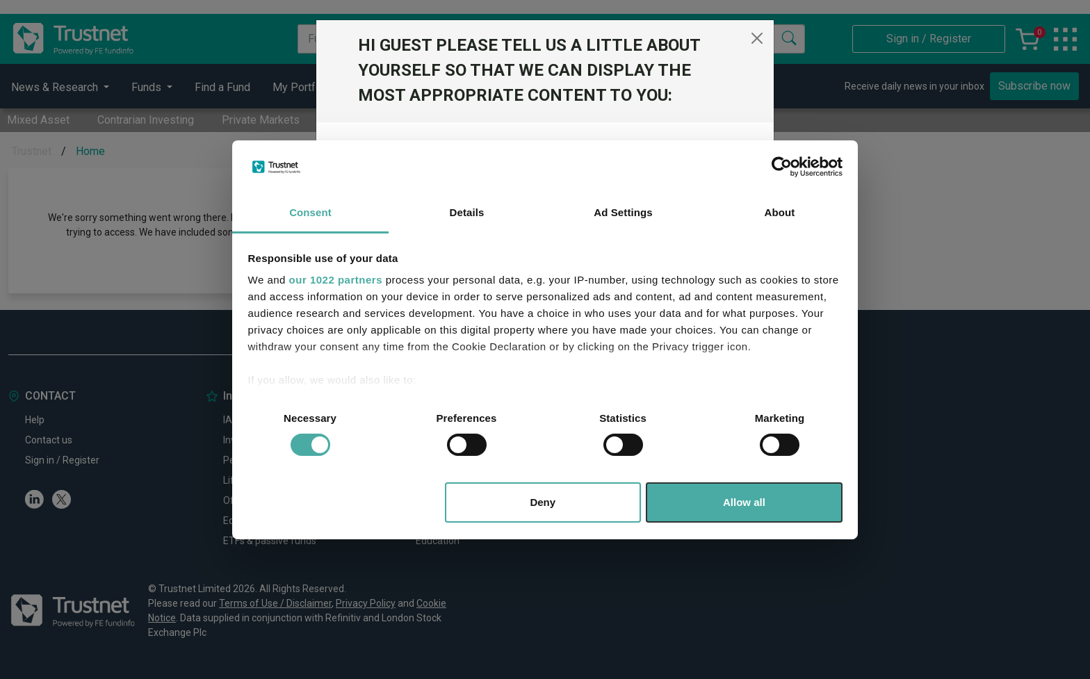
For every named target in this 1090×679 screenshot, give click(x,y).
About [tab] (780, 212)
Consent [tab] (310, 212)
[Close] (757, 38)
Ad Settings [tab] (623, 212)
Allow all (744, 502)
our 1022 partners (335, 280)
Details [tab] (467, 212)
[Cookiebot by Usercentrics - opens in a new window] (782, 166)
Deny (542, 502)
